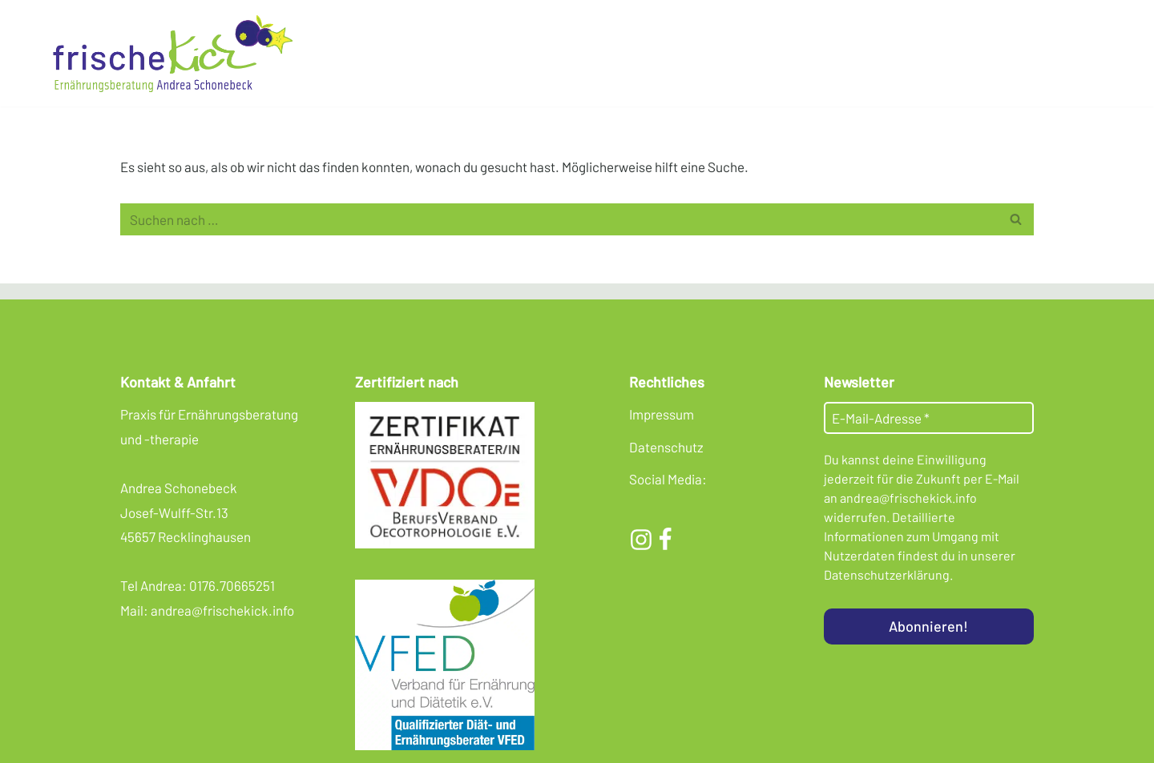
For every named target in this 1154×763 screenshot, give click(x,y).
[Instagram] (641, 540)
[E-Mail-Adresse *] (929, 418)
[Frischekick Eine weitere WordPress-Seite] (176, 53)
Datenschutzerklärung (887, 574)
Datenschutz (666, 447)
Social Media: (668, 479)
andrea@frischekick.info (222, 610)
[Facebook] (665, 540)
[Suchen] (559, 219)
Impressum (661, 414)
